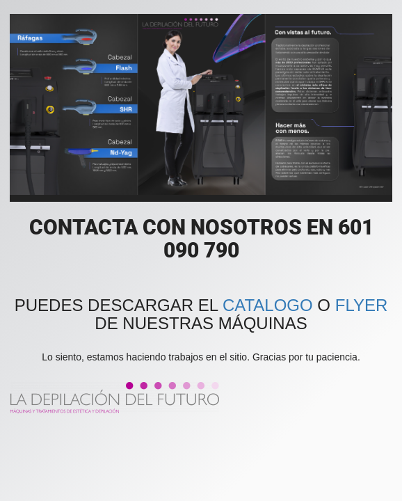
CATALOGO (268, 305)
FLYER (361, 305)
